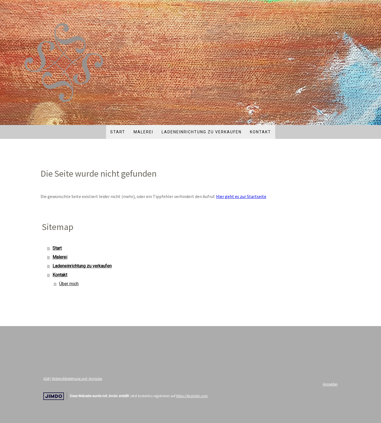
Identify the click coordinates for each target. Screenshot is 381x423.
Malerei (143, 132)
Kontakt (260, 132)
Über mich (69, 283)
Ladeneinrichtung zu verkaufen (202, 132)
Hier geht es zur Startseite (241, 196)
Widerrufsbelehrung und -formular (77, 378)
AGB (46, 378)
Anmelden (330, 384)
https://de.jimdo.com (192, 396)
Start (117, 132)
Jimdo (53, 396)
